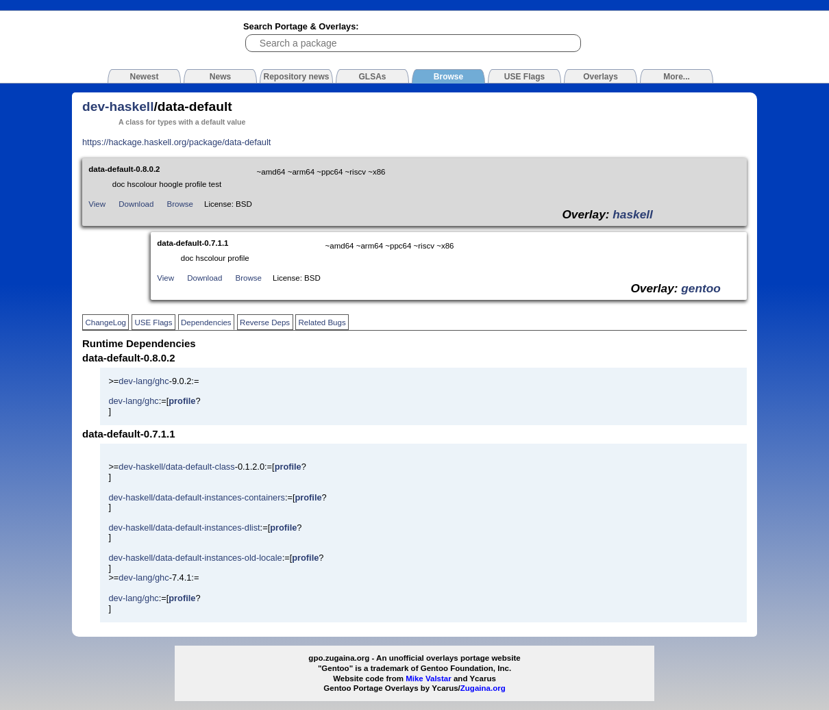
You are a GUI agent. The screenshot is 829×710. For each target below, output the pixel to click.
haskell (633, 214)
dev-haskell (118, 106)
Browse (180, 204)
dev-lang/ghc (144, 381)
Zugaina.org (483, 688)
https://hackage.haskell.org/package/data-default (176, 142)
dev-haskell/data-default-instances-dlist (184, 527)
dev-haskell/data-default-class (176, 466)
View (97, 204)
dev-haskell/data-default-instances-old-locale (195, 558)
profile (182, 401)
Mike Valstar (428, 678)
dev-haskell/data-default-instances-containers (196, 497)
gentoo (701, 288)
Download (136, 204)
